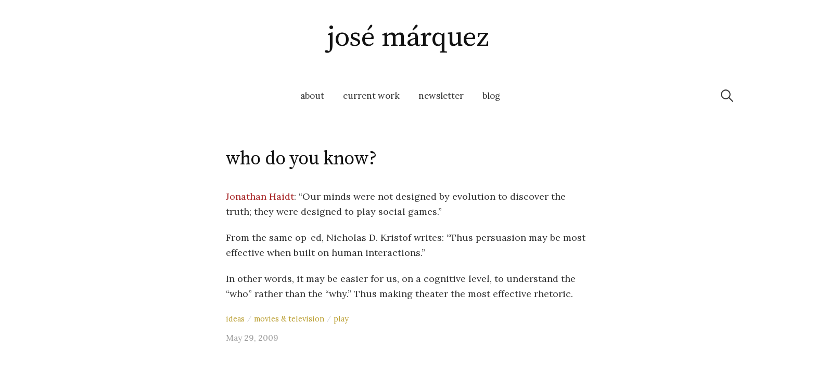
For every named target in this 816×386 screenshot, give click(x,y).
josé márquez (408, 37)
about (312, 95)
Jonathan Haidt (260, 196)
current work (371, 95)
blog (491, 95)
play (341, 319)
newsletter (441, 95)
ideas (235, 319)
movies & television (289, 319)
